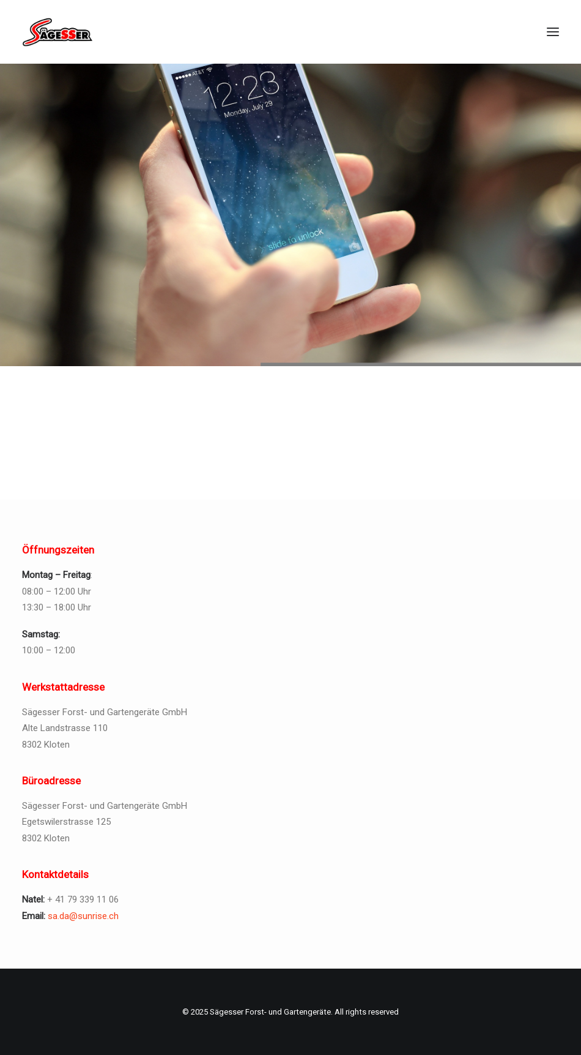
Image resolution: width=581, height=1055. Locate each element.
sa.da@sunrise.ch (83, 916)
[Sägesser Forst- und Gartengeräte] (58, 32)
